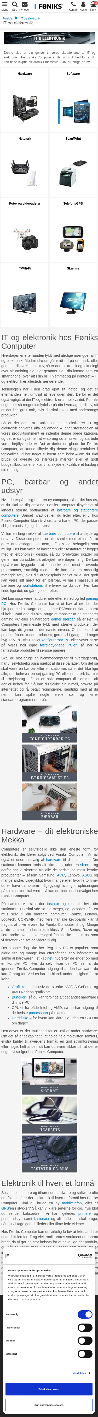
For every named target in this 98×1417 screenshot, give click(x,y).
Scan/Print (73, 138)
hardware (53, 860)
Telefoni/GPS (73, 203)
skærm (85, 865)
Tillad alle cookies (49, 1389)
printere (84, 1213)
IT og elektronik (30, 18)
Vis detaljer (79, 1373)
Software (73, 74)
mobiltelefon (72, 1203)
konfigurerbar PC (56, 640)
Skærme (73, 268)
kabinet (46, 958)
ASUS (87, 875)
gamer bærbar (63, 619)
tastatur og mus (61, 904)
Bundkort (19, 997)
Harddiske (20, 1018)
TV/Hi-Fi (25, 268)
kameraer (41, 1219)
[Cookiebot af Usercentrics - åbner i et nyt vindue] (70, 1256)
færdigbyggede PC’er (58, 645)
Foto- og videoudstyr (24, 203)
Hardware (25, 74)
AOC (61, 875)
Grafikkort (20, 987)
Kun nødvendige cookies (49, 1405)
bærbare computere (58, 533)
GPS (5, 1208)
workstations (32, 585)
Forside (7, 18)
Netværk (25, 138)
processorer (38, 1013)
